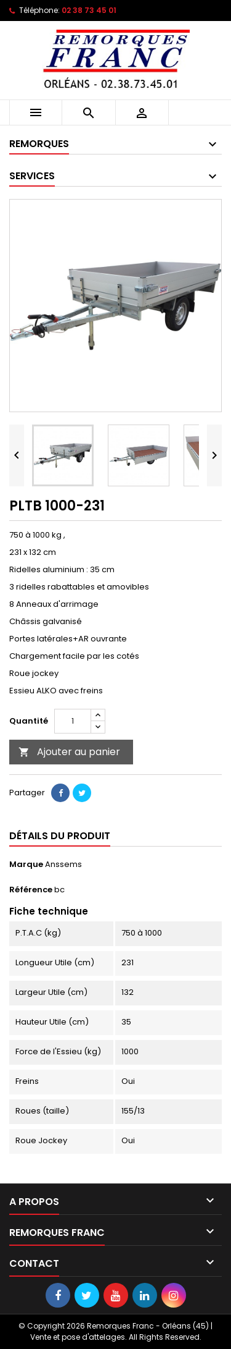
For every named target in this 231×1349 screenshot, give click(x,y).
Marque (26, 864)
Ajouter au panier (69, 752)
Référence (30, 889)
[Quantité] (72, 721)
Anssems (63, 864)
